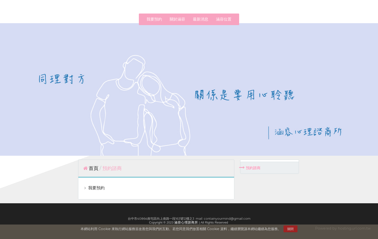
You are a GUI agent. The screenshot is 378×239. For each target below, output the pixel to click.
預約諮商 (253, 168)
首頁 (93, 168)
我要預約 (96, 187)
